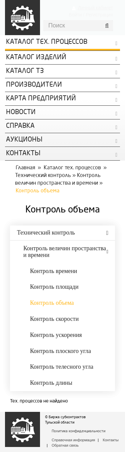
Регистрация (99, 14)
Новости (21, 112)
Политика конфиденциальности (78, 431)
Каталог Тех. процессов (46, 42)
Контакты (111, 440)
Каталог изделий (36, 57)
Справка (20, 126)
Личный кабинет (95, 7)
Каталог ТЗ (25, 71)
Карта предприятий (41, 98)
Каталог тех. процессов (72, 168)
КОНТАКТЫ (23, 153)
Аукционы (24, 140)
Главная (25, 168)
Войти (75, 14)
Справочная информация (73, 440)
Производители (34, 85)
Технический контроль (43, 175)
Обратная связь (65, 445)
